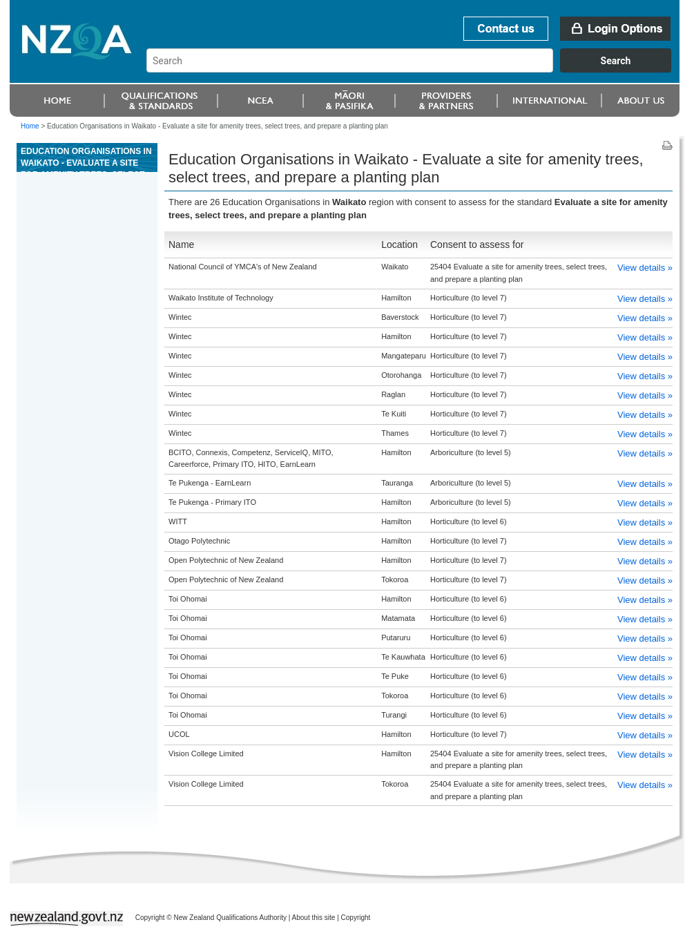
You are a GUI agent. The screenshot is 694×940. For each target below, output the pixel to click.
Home (30, 126)
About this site (314, 917)
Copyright (356, 917)
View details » (645, 267)
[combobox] (415, 69)
